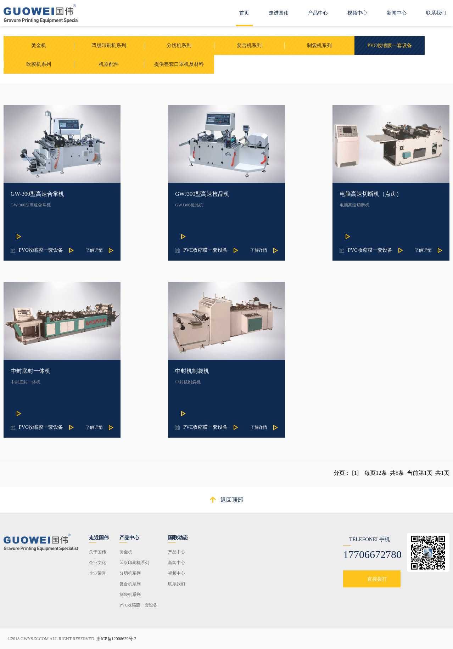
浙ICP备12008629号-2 (116, 638)
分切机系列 (130, 573)
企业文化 (97, 562)
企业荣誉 (97, 573)
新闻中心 (397, 13)
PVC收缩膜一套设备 (138, 605)
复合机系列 (130, 583)
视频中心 (357, 13)
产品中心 (318, 13)
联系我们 (436, 13)
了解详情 (94, 250)
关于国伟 (97, 552)
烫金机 (125, 552)
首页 (244, 13)
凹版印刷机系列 (134, 562)
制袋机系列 (130, 594)
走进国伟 (279, 13)
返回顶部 (231, 500)
